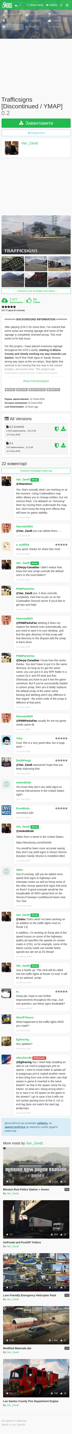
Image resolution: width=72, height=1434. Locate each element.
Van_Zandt (29, 143)
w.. (18, 991)
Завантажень (16, 302)
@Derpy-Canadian (27, 567)
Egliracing (22, 1039)
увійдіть (42, 1123)
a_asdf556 (22, 544)
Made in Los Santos (13, 1424)
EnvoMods (23, 808)
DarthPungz (23, 760)
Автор (35, 480)
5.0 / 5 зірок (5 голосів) (13, 310)
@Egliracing (24, 1062)
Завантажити (36, 123)
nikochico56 (24, 1057)
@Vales (20, 919)
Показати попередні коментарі (36, 470)
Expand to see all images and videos (36, 291)
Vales (19, 869)
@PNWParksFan (26, 622)
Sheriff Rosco (25, 1017)
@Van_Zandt (24, 530)
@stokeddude (25, 831)
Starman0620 (24, 526)
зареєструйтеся (15, 1126)
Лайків (36, 302)
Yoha (19, 738)
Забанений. (39, 1058)
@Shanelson (24, 483)
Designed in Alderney (14, 1420)
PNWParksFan (25, 588)
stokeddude (23, 782)
